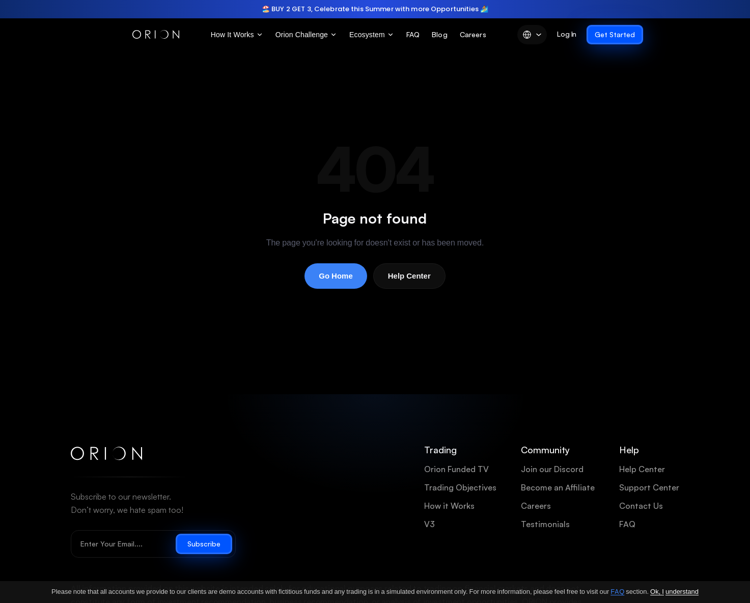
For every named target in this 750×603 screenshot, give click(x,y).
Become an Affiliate (558, 487)
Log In (566, 34)
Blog (440, 34)
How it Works (449, 506)
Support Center (649, 487)
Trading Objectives (460, 487)
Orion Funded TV (456, 469)
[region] (375, 9)
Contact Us (641, 506)
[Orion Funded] (155, 34)
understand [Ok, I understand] (682, 591)
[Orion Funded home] (106, 453)
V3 (429, 524)
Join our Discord (552, 469)
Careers (473, 34)
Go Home (336, 276)
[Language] (532, 34)
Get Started (615, 34)
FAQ (413, 34)
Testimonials (545, 524)
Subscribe (203, 544)
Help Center (409, 276)
